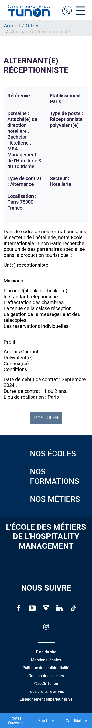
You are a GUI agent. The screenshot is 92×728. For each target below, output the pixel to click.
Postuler (46, 418)
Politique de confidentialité (46, 667)
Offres (32, 26)
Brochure (46, 720)
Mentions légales (46, 660)
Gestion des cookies (46, 675)
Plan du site (46, 652)
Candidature (76, 720)
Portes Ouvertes (15, 720)
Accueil (12, 26)
